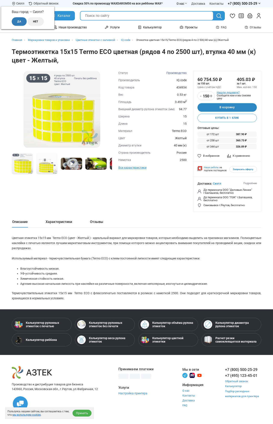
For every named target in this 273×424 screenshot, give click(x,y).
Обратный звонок (44, 3)
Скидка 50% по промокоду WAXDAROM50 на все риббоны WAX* (118, 3)
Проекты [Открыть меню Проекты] (188, 27)
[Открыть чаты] (20, 403)
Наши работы (211, 167)
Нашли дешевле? (228, 92)
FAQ (221, 27)
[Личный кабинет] (258, 15)
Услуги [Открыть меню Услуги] (112, 27)
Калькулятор (233, 387)
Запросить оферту (243, 169)
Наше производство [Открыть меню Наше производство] (70, 27)
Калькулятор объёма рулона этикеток (167, 325)
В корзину (227, 107)
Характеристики (59, 222)
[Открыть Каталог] (61, 15)
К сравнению (238, 156)
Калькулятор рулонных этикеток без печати (99, 325)
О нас (186, 391)
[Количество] (206, 96)
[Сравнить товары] (241, 15)
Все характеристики (132, 167)
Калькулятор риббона (35, 340)
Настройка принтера (132, 394)
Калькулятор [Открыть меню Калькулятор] (150, 27)
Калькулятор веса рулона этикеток (101, 340)
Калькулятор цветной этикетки (162, 340)
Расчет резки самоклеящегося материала (230, 340)
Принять (82, 413)
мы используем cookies (26, 414)
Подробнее (250, 183)
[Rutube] (192, 376)
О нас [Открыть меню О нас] (182, 3)
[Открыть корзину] (250, 15)
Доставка (188, 401)
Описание (20, 222)
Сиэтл (217, 183)
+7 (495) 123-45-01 (241, 376)
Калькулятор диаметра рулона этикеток (226, 325)
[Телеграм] (184, 376)
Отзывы (253, 27)
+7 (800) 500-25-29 (241, 370)
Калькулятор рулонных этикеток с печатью (36, 325)
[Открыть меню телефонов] (244, 3)
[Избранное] (232, 15)
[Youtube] (199, 376)
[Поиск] (219, 16)
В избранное (208, 156)
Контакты (188, 396)
